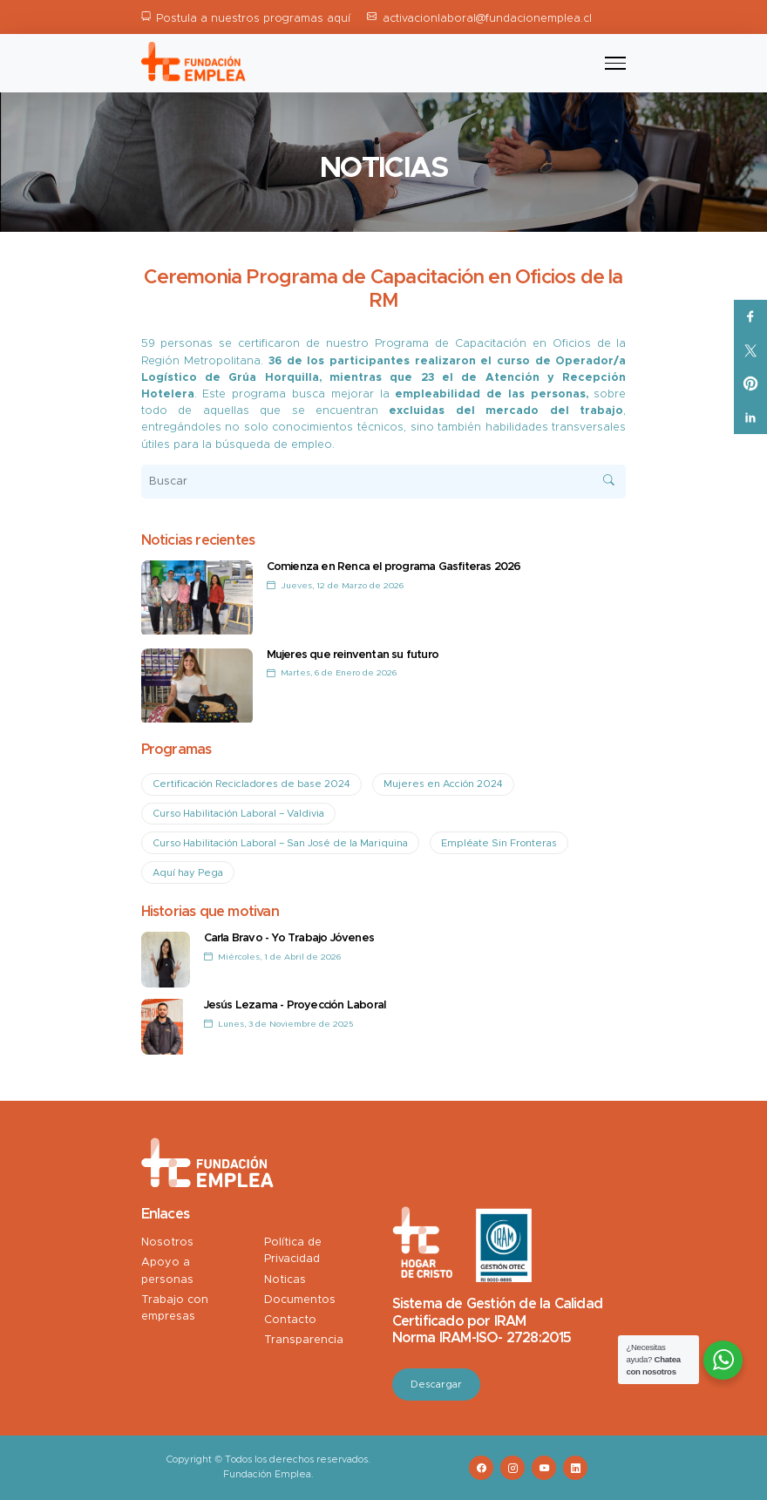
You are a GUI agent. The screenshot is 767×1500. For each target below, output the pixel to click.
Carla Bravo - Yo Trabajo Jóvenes (289, 938)
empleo (311, 445)
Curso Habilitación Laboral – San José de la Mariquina (280, 843)
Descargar (436, 1384)
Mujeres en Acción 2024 (443, 784)
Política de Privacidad (293, 1251)
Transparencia (303, 1340)
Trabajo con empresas (174, 1308)
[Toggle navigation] (615, 63)
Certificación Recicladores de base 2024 (251, 784)
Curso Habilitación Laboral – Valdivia (238, 813)
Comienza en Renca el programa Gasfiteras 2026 (394, 567)
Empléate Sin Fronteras (499, 843)
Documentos (300, 1300)
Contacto (290, 1320)
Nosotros (167, 1242)
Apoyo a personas (167, 1271)
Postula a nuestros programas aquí (253, 18)
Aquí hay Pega (188, 873)
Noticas (285, 1280)
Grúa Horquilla (270, 377)
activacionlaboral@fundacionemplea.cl (487, 18)
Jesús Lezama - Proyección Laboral (295, 1005)
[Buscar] (384, 482)
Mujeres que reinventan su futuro (352, 655)
